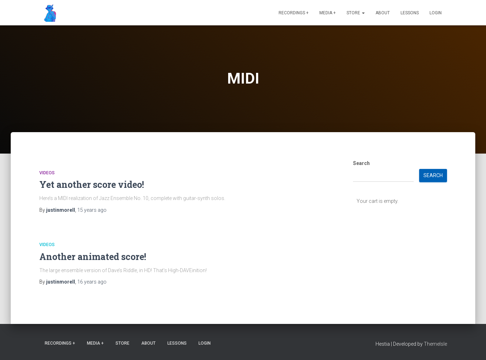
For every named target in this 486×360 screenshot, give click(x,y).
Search (361, 163)
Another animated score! (92, 256)
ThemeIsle (435, 344)
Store (356, 12)
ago (92, 210)
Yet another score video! (91, 184)
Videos (47, 172)
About (382, 12)
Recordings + (294, 12)
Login (435, 12)
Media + (327, 12)
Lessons (410, 12)
